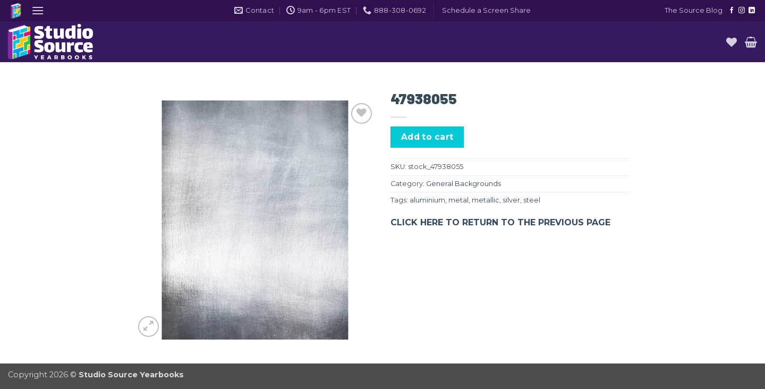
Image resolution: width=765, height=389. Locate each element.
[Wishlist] (731, 42)
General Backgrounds (463, 184)
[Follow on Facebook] (731, 10)
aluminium (427, 200)
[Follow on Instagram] (741, 10)
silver (511, 200)
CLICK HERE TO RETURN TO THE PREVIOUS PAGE (500, 222)
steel (531, 200)
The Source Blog (693, 10)
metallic (485, 200)
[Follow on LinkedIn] (752, 10)
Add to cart (427, 137)
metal (458, 200)
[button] (37, 10)
